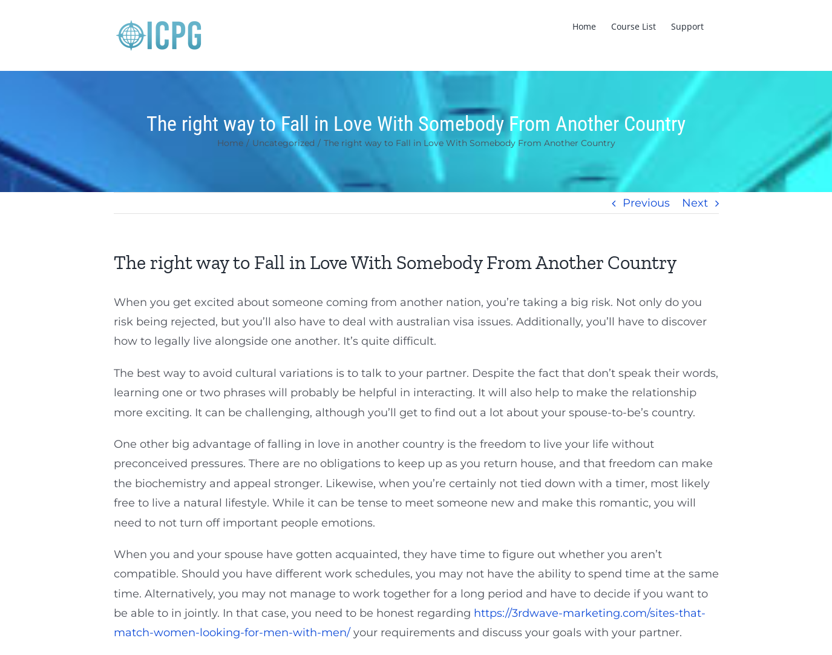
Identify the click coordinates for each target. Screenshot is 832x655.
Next (695, 203)
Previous (646, 203)
